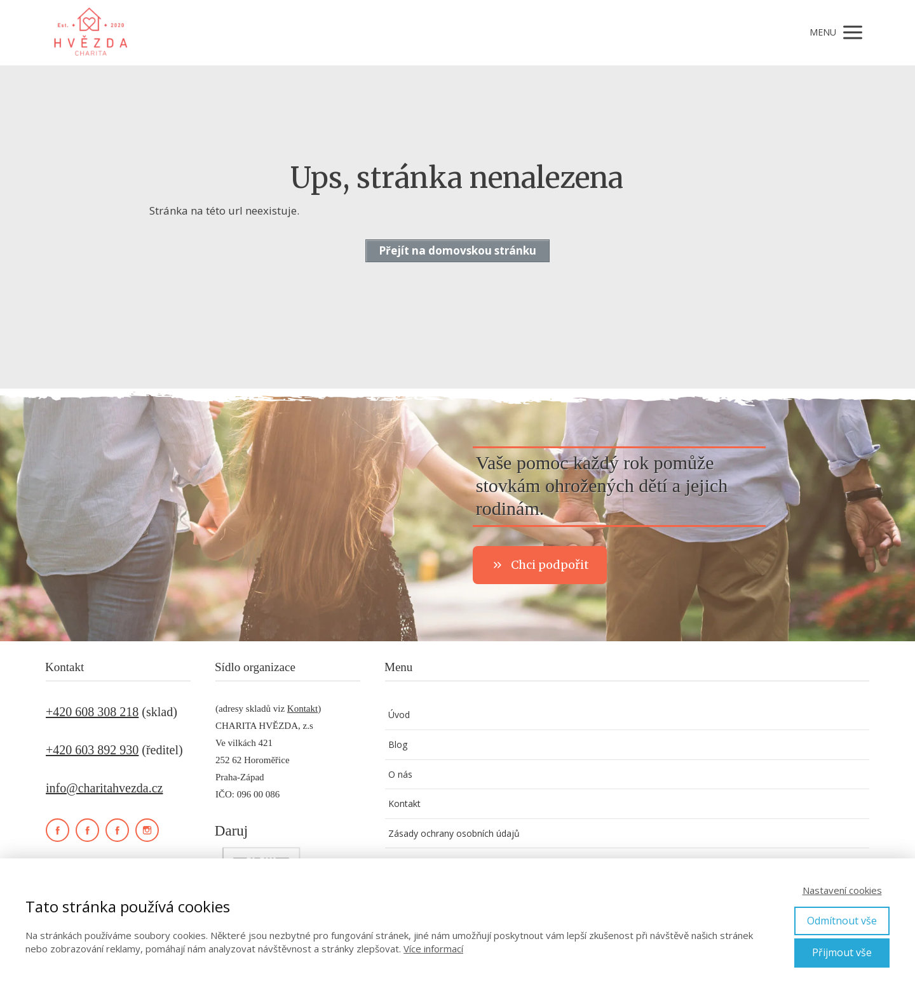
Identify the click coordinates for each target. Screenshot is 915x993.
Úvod (399, 715)
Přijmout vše (842, 952)
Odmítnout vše (842, 921)
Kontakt (302, 708)
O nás (400, 774)
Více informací (433, 948)
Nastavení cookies (842, 890)
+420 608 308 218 (92, 712)
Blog (397, 744)
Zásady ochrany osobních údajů (454, 833)
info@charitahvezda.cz (104, 788)
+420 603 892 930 (92, 750)
